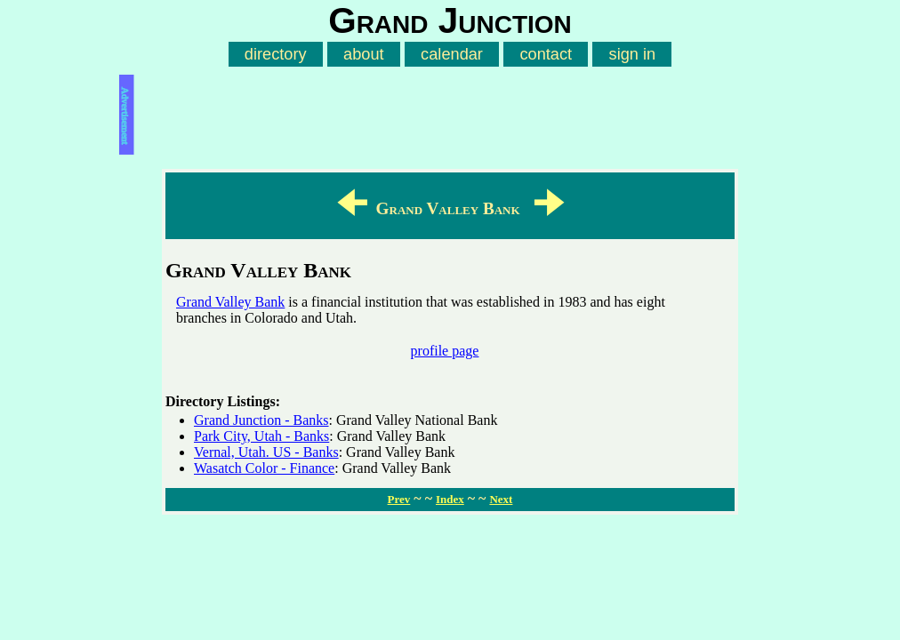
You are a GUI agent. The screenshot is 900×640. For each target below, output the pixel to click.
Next (500, 499)
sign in (632, 54)
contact (545, 54)
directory (276, 54)
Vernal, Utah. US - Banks (266, 452)
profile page (445, 350)
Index (450, 499)
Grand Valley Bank (230, 301)
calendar (452, 54)
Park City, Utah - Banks (261, 436)
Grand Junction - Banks (261, 420)
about (363, 54)
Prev (399, 499)
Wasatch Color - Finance (264, 468)
